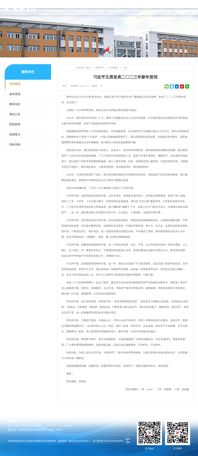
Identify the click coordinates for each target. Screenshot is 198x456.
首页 (88, 67)
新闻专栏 (100, 67)
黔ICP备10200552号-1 (79, 441)
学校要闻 (113, 67)
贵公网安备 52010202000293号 (108, 441)
